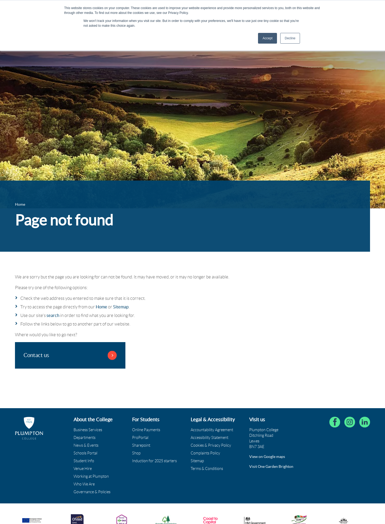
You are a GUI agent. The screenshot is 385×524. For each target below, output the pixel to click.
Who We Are (84, 484)
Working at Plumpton (91, 476)
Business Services (88, 430)
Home (101, 306)
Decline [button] (290, 38)
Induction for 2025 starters (154, 461)
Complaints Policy (205, 453)
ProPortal (140, 437)
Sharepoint (141, 445)
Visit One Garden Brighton (271, 466)
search (53, 315)
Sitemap (121, 306)
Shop (136, 453)
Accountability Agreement (212, 430)
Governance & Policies (92, 492)
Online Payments (146, 430)
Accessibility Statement (209, 437)
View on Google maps (267, 456)
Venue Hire (83, 468)
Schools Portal (85, 453)
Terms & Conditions (207, 468)
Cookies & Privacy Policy (211, 445)
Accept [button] (267, 38)
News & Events (86, 445)
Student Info (84, 461)
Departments (84, 437)
